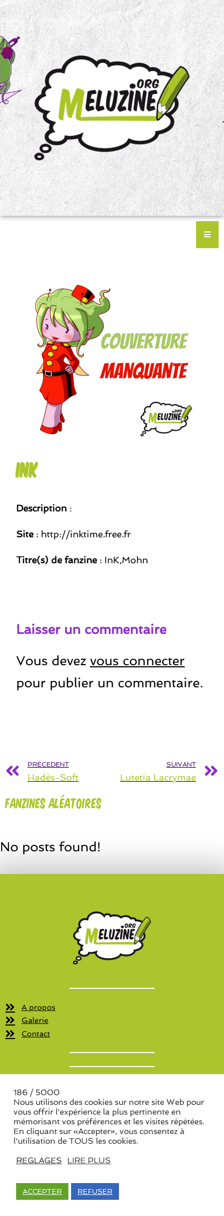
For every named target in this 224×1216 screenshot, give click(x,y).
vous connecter (137, 660)
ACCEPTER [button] (42, 1191)
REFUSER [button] (95, 1191)
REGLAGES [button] (39, 1160)
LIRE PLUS (89, 1160)
